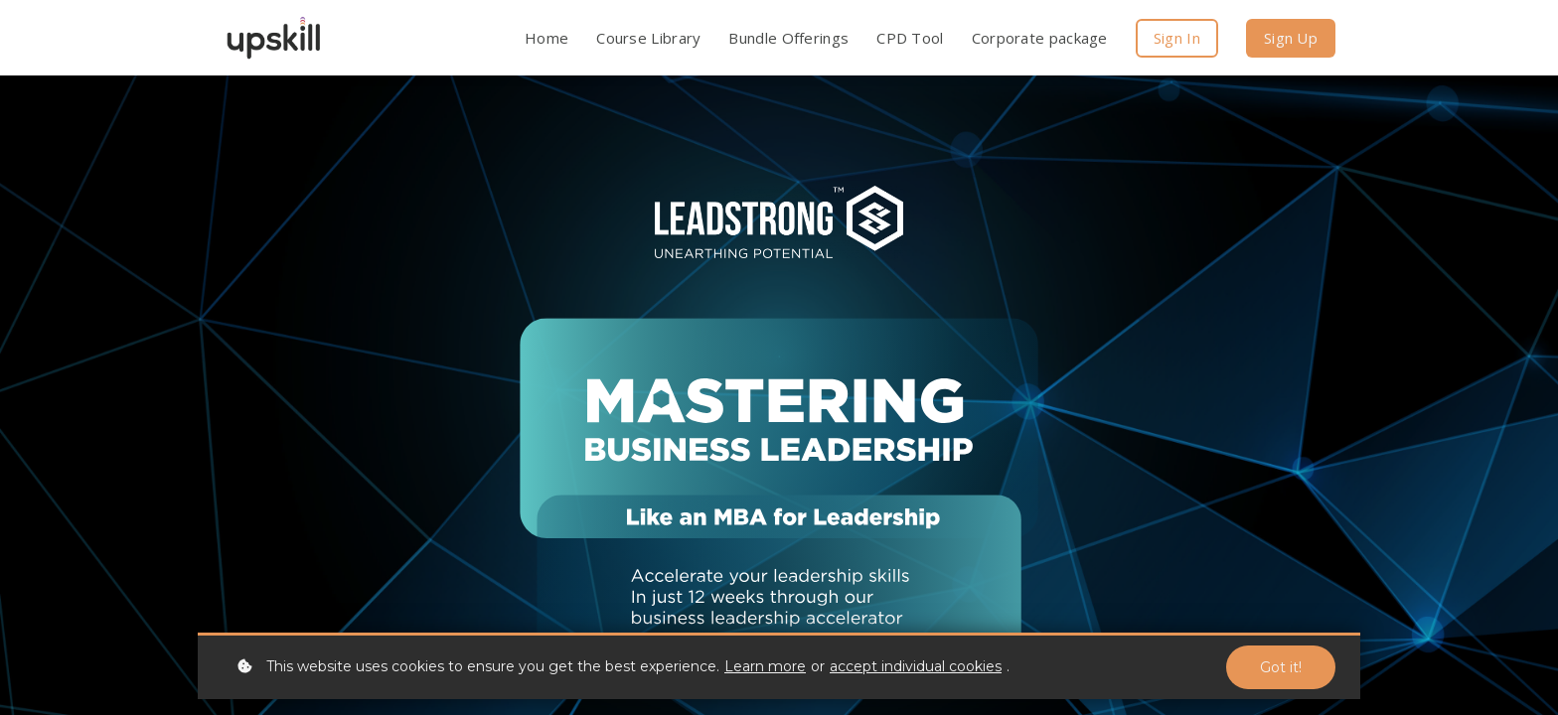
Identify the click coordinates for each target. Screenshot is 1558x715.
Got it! (1281, 667)
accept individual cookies (916, 666)
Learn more (765, 666)
